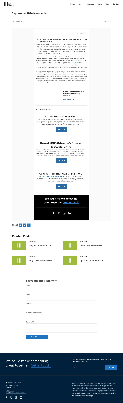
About (81, 4)
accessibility (78, 62)
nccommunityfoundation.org (45, 75)
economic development (91, 393)
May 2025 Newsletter (40, 260)
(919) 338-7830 (10, 390)
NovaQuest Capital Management (54, 176)
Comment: (30, 322)
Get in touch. (71, 202)
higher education (107, 393)
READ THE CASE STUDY (70, 99)
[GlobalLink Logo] (9, 4)
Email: (28, 294)
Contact (116, 4)
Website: (29, 303)
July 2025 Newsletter (40, 245)
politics (80, 393)
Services (90, 4)
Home (72, 4)
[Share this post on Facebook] (28, 225)
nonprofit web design (85, 396)
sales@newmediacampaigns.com (16, 392)
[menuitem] (72, 4)
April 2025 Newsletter (92, 260)
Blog (107, 4)
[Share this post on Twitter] (24, 225)
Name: (28, 285)
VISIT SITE (61, 129)
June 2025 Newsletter (91, 245)
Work (100, 4)
